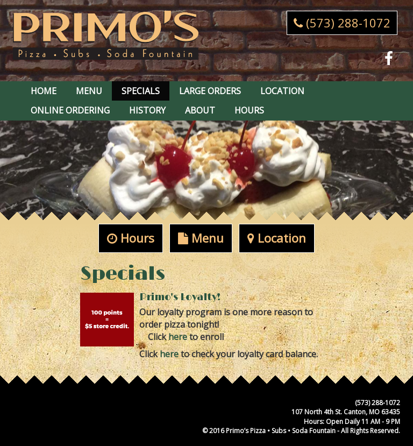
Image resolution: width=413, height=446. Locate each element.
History (147, 110)
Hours (249, 110)
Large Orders (210, 91)
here (177, 337)
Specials (141, 91)
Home (43, 91)
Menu (89, 91)
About (200, 110)
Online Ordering (70, 110)
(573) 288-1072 (342, 23)
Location (282, 91)
